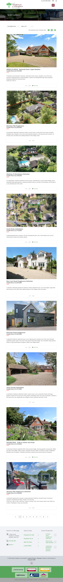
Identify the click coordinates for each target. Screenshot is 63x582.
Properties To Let (28, 538)
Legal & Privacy (32, 558)
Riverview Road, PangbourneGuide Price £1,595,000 (15, 333)
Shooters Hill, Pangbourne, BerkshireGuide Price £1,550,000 (18, 492)
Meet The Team (28, 542)
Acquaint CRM (31, 559)
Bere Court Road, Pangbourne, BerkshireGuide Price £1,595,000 (19, 282)
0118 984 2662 (46, 0)
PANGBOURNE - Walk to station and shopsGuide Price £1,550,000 (20, 443)
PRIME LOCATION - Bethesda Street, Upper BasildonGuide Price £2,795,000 (23, 70)
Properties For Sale (29, 535)
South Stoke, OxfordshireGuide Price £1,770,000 (14, 230)
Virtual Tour (35, 85)
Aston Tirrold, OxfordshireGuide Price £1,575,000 (15, 388)
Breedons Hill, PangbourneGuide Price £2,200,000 (15, 127)
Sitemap (39, 558)
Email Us (11, 544)
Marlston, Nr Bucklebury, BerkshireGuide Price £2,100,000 (18, 175)
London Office (27, 545)
